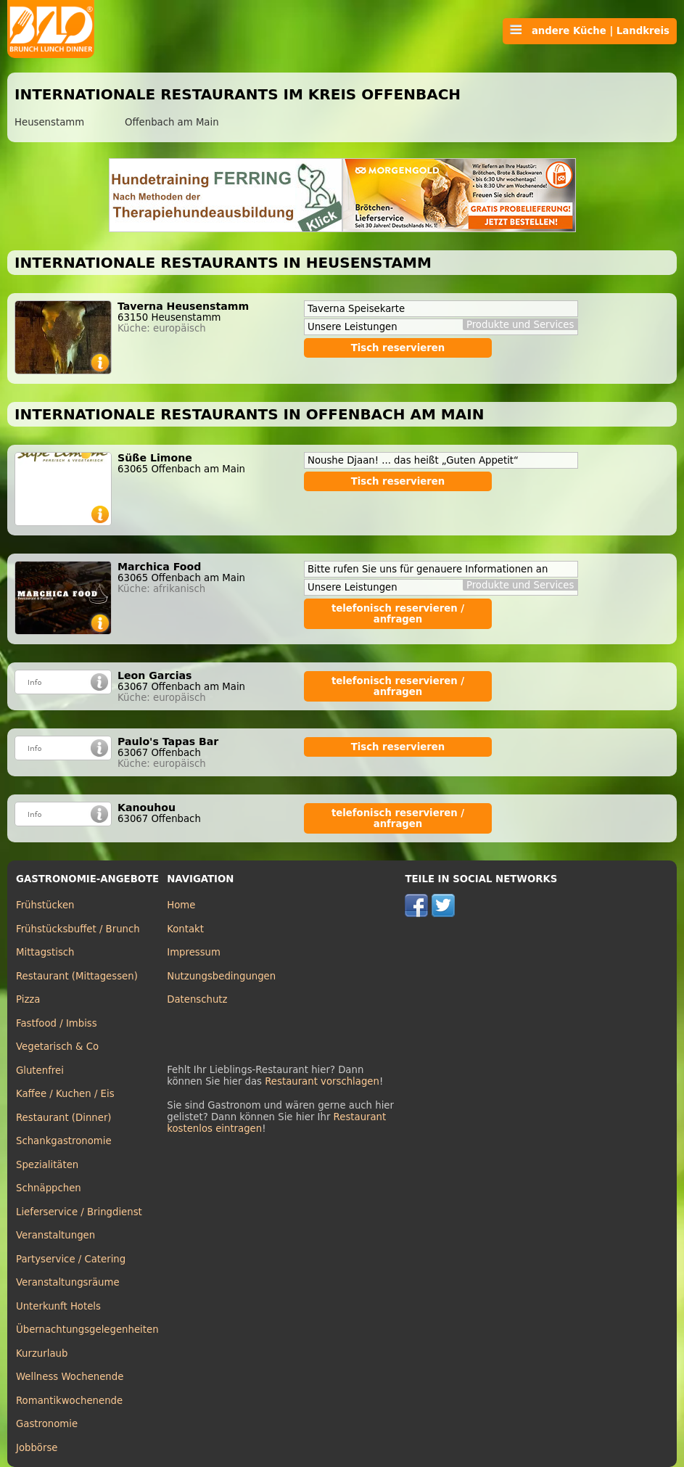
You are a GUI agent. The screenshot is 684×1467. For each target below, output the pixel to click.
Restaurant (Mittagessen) (77, 976)
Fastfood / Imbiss (56, 1023)
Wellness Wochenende (69, 1376)
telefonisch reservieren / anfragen (397, 614)
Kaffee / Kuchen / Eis (65, 1093)
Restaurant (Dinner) (64, 1117)
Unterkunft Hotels (58, 1306)
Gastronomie (47, 1423)
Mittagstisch (45, 952)
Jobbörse (37, 1447)
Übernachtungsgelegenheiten (87, 1329)
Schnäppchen (48, 1188)
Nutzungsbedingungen (221, 976)
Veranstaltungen (55, 1235)
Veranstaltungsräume (68, 1282)
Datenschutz (197, 999)
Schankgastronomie (64, 1140)
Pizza (28, 999)
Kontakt (185, 929)
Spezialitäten (47, 1164)
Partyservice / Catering (70, 1259)
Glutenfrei (40, 1070)
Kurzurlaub (41, 1353)
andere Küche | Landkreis (589, 30)
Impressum (194, 952)
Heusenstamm (49, 122)
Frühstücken (45, 905)
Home (181, 905)
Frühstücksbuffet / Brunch (78, 929)
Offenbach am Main (172, 122)
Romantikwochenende (69, 1400)
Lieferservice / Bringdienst (79, 1212)
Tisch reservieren (398, 347)
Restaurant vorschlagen (322, 1081)
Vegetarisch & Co (57, 1046)
